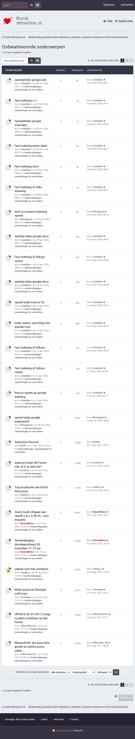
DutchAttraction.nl (15, 707)
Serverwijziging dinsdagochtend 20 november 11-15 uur (28, 544)
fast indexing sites (27, 166)
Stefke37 (25, 495)
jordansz (24, 470)
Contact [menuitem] (74, 719)
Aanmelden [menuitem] (127, 4)
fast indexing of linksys (30, 347)
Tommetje (25, 597)
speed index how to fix (29, 302)
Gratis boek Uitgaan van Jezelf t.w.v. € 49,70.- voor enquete (32, 515)
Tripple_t (25, 572)
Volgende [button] (131, 60)
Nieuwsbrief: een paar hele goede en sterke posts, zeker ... (32, 646)
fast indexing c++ (26, 100)
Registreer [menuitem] (109, 4)
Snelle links (125, 21)
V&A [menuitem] (109, 21)
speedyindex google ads (30, 79)
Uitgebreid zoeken (37, 5)
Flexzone (78, 730)
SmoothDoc (27, 523)
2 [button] (126, 60)
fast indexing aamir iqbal (31, 145)
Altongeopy (26, 219)
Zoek (31, 5)
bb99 (22, 445)
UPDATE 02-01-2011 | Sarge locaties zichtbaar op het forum (32, 618)
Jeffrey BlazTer (28, 626)
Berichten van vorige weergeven (43, 672)
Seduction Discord (26, 442)
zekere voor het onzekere (31, 569)
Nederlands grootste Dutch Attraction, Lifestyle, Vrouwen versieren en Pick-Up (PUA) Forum (78, 707)
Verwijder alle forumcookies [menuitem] (20, 719)
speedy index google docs (32, 236)
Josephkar (25, 83)
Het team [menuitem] (59, 719)
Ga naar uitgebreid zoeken (17, 52)
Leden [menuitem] (44, 719)
